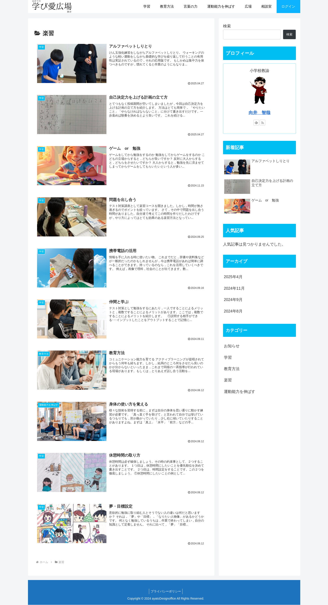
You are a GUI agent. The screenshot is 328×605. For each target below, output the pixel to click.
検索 (227, 26)
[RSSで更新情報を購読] (262, 122)
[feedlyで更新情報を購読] (256, 122)
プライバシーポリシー (166, 591)
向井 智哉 (259, 112)
